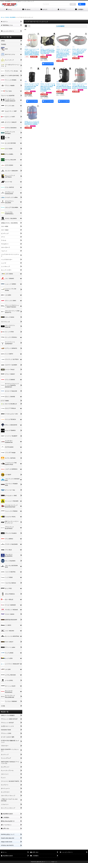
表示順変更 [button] (60, 26)
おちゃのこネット (41, 861)
